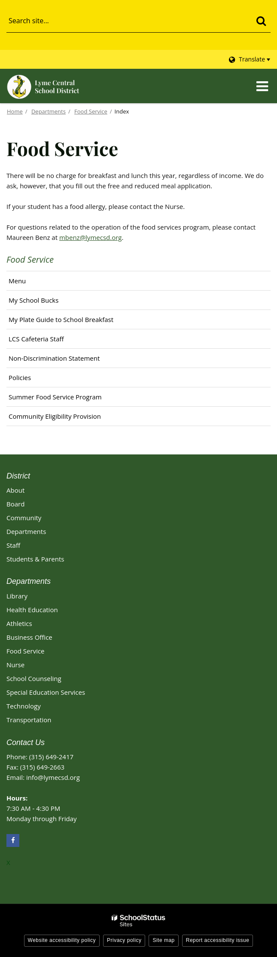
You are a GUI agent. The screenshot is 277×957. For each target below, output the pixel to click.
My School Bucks (46, 302)
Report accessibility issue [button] (218, 940)
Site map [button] (163, 940)
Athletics (19, 623)
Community (23, 517)
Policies (20, 377)
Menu (17, 280)
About (15, 490)
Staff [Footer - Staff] (13, 545)
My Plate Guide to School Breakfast (61, 319)
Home (15, 111)
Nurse (15, 664)
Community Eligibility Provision (55, 416)
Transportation (28, 719)
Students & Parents (35, 559)
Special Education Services (45, 692)
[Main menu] (262, 86)
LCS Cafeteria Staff (36, 338)
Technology (23, 706)
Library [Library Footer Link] (16, 596)
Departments (48, 111)
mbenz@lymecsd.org (90, 237)
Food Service (90, 111)
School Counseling (33, 678)
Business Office (29, 637)
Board (15, 504)
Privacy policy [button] (124, 940)
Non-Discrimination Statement (54, 358)
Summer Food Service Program (55, 397)
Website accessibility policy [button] (62, 940)
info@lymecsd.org (53, 777)
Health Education (32, 609)
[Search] (261, 21)
